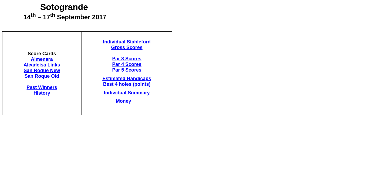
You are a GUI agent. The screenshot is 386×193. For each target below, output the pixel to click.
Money (123, 101)
